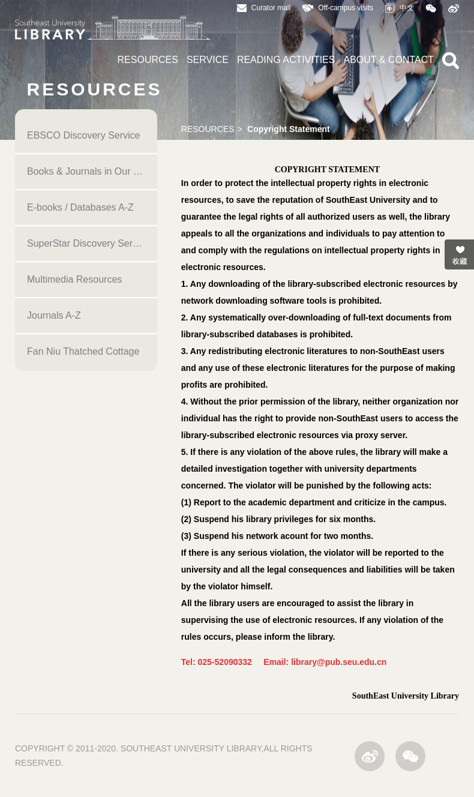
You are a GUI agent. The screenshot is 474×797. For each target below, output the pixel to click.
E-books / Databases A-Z (80, 207)
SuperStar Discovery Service (88, 243)
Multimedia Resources (74, 279)
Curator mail (263, 8)
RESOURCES (148, 60)
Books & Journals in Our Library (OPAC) (92, 171)
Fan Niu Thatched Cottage (83, 351)
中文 (399, 8)
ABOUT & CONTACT (388, 60)
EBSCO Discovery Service (83, 135)
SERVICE (208, 60)
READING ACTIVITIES (286, 60)
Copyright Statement (288, 129)
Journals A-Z (54, 315)
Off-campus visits (337, 8)
